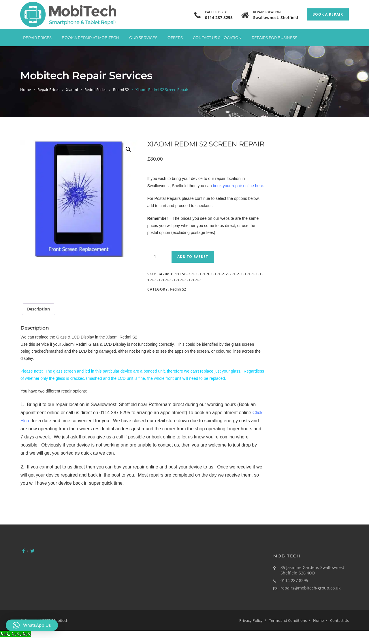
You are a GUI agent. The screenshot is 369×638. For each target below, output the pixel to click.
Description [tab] (38, 309)
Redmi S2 (121, 89)
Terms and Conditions (288, 620)
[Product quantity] (157, 256)
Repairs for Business (274, 37)
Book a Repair (327, 14)
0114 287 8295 (219, 17)
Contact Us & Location (217, 37)
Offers (175, 37)
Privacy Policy (251, 620)
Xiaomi (72, 89)
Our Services (143, 37)
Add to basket (192, 256)
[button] (128, 149)
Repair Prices (37, 37)
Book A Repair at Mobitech (90, 37)
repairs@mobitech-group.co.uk (310, 588)
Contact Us (339, 620)
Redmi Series (95, 89)
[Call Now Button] (15, 634)
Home (25, 89)
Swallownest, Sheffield (275, 17)
